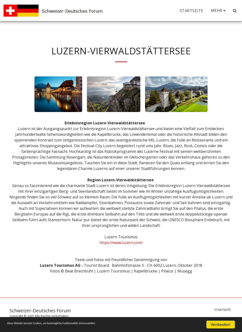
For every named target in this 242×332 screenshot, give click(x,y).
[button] (234, 11)
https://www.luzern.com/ (121, 242)
